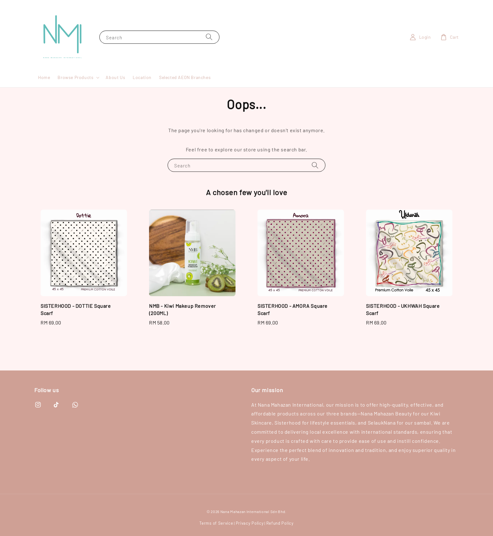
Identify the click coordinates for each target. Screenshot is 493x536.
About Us (115, 77)
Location (142, 77)
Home (44, 77)
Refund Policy (280, 523)
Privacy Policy (250, 523)
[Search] (209, 37)
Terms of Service (216, 523)
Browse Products (75, 77)
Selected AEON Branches (185, 77)
